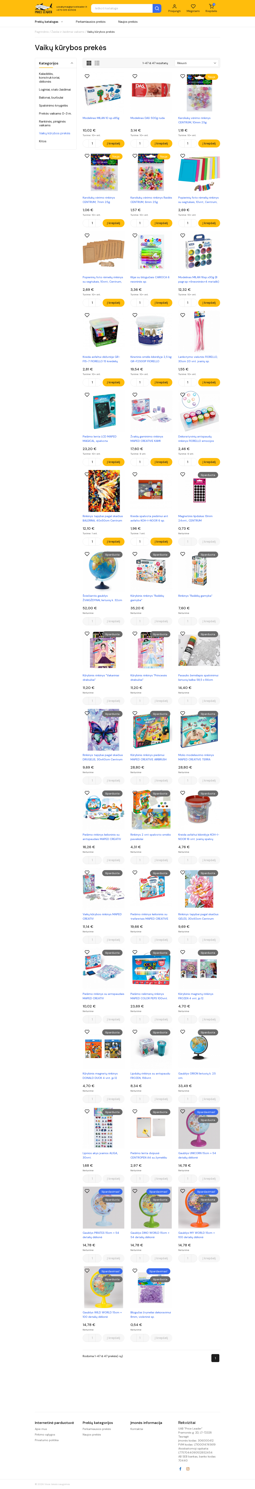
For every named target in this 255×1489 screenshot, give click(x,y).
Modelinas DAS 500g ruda (147, 118)
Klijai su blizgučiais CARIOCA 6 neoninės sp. (150, 279)
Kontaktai (136, 1429)
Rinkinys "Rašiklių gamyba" (195, 596)
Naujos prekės (128, 22)
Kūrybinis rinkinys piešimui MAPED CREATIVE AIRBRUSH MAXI (148, 757)
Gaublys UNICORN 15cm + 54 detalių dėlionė (197, 1155)
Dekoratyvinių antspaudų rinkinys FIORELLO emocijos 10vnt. (196, 439)
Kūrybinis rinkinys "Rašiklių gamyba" (147, 598)
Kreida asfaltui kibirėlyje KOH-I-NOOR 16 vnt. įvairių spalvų (198, 837)
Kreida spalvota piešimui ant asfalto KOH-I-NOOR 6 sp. (149, 518)
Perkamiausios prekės (91, 22)
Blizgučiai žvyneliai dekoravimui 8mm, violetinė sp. (150, 1315)
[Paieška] (126, 8)
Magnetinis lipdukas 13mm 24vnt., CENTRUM (195, 518)
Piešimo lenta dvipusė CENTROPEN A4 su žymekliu (148, 1155)
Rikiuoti (182, 63)
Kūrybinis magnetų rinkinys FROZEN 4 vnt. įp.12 (195, 996)
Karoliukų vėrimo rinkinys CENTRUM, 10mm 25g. (194, 120)
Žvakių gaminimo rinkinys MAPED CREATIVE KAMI (146, 439)
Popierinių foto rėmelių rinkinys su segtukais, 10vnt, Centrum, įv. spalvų (198, 200)
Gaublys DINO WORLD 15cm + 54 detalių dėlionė (149, 1235)
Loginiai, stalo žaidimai (55, 89)
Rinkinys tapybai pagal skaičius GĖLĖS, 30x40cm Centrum (198, 916)
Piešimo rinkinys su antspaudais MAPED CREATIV (103, 996)
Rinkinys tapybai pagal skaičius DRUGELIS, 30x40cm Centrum (103, 757)
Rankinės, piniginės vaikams (52, 123)
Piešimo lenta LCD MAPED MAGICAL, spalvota (100, 439)
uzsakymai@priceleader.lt (71, 6)
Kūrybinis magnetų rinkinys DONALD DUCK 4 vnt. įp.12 (100, 1076)
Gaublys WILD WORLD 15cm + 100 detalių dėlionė (102, 1315)
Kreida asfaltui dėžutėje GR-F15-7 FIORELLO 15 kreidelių (101, 359)
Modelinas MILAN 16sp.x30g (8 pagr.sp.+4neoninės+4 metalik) (198, 279)
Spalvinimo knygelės (53, 105)
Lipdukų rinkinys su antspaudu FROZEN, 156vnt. (150, 1076)
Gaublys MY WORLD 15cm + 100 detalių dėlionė (196, 1235)
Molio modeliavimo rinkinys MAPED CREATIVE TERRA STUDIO (196, 757)
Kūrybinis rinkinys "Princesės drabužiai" (148, 678)
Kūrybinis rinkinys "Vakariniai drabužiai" (101, 678)
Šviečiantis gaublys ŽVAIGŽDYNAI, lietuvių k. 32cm (102, 598)
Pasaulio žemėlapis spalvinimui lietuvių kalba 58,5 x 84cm (198, 678)
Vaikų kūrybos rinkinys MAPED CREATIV (102, 916)
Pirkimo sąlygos (45, 1434)
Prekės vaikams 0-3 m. (55, 113)
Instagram (188, 1468)
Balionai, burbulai (51, 97)
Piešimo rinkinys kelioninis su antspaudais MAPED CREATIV (102, 837)
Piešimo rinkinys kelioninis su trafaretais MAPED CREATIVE (149, 916)
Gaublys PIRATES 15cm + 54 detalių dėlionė (101, 1235)
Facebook (180, 1468)
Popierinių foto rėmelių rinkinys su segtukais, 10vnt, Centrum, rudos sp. (103, 279)
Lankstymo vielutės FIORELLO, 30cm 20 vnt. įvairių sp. (198, 359)
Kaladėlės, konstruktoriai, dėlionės (49, 77)
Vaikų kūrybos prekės (54, 133)
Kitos (42, 141)
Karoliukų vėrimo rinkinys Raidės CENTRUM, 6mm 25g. (151, 200)
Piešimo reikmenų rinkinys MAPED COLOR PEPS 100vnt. (149, 996)
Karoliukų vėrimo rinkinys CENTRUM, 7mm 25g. (99, 200)
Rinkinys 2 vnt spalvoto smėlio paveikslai (150, 837)
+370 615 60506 (66, 10)
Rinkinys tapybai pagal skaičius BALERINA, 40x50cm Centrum (103, 518)
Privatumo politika (47, 1440)
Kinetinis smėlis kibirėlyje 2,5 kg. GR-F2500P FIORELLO (151, 359)
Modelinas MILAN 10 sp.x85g (101, 118)
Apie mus (41, 1429)
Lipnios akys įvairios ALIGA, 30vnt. (100, 1155)
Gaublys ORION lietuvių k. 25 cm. (197, 1076)
